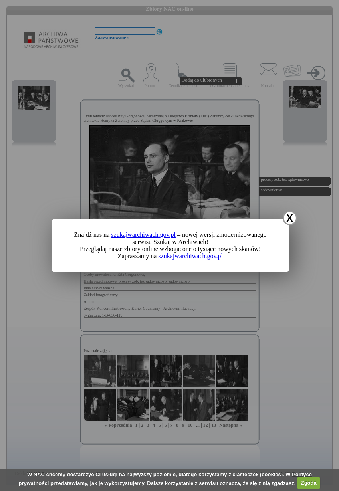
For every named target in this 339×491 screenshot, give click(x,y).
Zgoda (309, 483)
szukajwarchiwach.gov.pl (143, 234)
